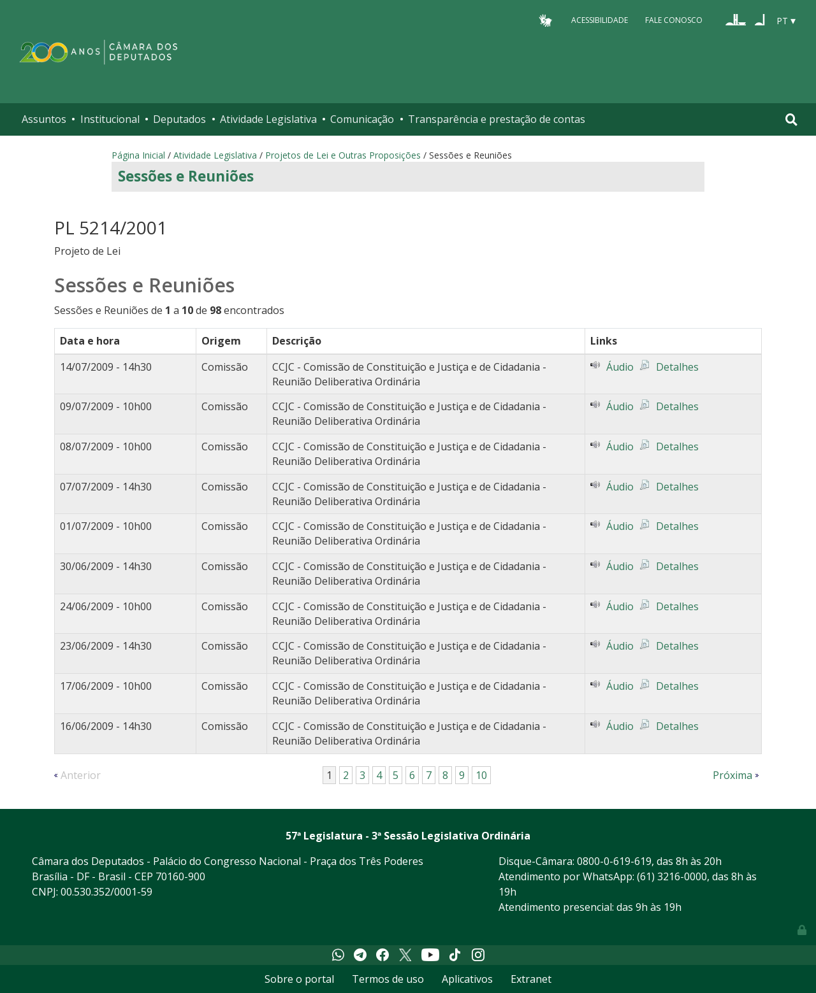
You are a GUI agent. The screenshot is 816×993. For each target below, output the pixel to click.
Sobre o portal (299, 979)
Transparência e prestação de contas (496, 119)
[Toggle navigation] (791, 119)
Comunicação (362, 119)
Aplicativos (467, 979)
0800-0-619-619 (614, 861)
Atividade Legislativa (268, 119)
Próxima (732, 775)
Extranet (531, 979)
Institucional (110, 119)
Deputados (179, 119)
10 (481, 775)
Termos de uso (388, 979)
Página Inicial (138, 155)
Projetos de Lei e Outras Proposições (343, 155)
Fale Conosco (674, 20)
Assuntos (44, 119)
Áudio (620, 367)
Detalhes (677, 367)
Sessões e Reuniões (186, 176)
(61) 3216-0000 (672, 876)
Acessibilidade (599, 20)
